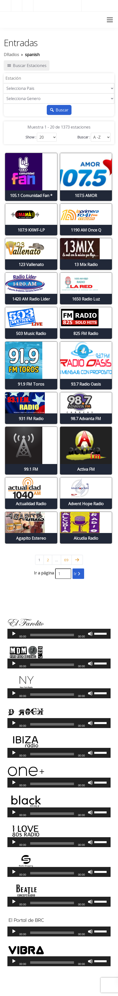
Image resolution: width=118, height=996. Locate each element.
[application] (59, 634)
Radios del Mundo (99, 5)
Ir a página (44, 573)
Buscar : (83, 137)
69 (66, 559)
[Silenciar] (90, 633)
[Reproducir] (13, 633)
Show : (30, 137)
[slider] (52, 635)
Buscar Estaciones (27, 65)
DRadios (12, 19)
